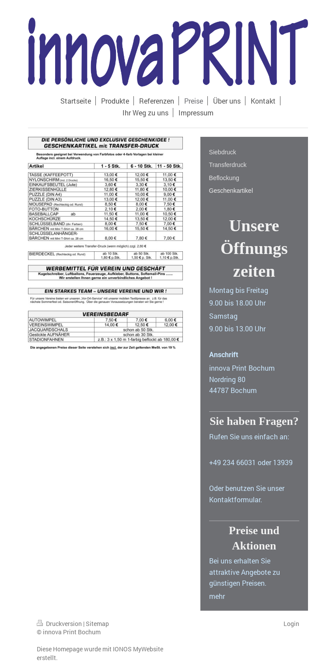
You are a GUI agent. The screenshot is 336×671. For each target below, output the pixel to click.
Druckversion (60, 623)
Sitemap (97, 623)
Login (291, 623)
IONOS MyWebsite (138, 649)
